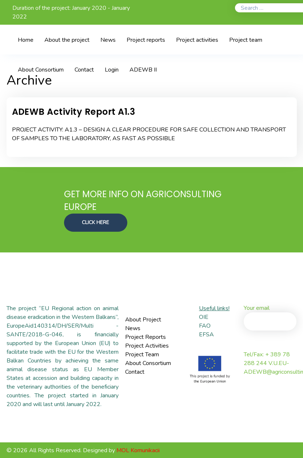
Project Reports (145, 337)
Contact (134, 372)
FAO (205, 326)
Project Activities (147, 346)
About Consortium (148, 363)
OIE (203, 317)
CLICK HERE (95, 222)
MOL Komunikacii (138, 450)
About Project (143, 320)
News (132, 328)
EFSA (206, 335)
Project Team (142, 354)
